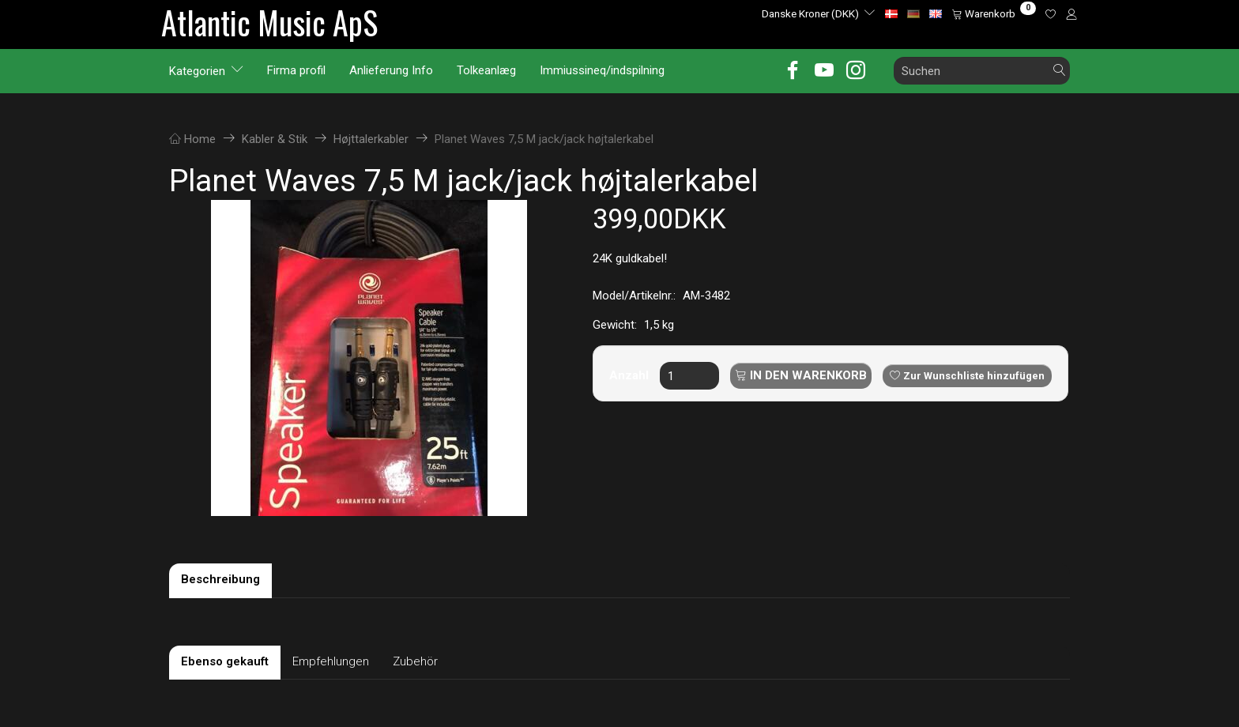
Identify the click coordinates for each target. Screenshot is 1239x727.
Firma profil (296, 70)
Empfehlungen (330, 661)
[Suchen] (1059, 70)
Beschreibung (220, 579)
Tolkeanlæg (486, 70)
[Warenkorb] (994, 13)
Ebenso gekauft (225, 661)
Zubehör (415, 661)
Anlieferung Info (391, 70)
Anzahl (630, 375)
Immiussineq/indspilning (602, 70)
